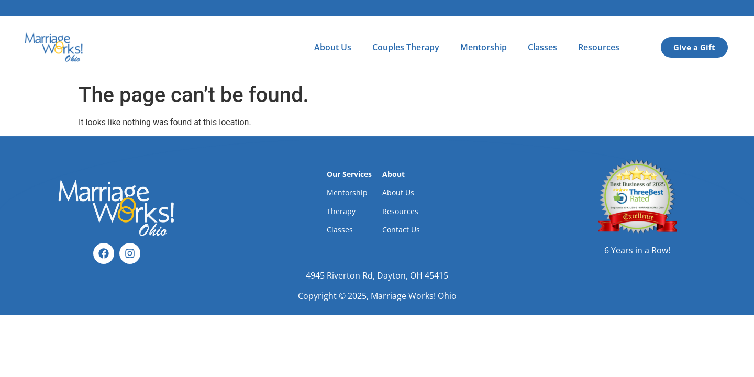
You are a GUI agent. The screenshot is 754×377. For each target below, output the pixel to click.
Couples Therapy (405, 47)
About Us (332, 47)
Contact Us (401, 230)
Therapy (341, 211)
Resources (598, 47)
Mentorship (483, 47)
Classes (542, 47)
